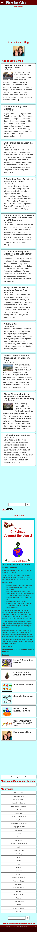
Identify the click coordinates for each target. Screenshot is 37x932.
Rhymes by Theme (18, 888)
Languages (18, 830)
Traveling (18, 905)
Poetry (19, 864)
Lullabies (18, 837)
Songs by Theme (18, 894)
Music (18, 847)
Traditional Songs (18, 901)
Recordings (18, 884)
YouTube (18, 911)
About (2, 926)
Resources (23, 926)
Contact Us (9, 926)
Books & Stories (19, 796)
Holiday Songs (18, 820)
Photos (18, 860)
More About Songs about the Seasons (18, 777)
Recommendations (18, 881)
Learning (18, 833)
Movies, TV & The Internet (19, 843)
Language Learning (19, 827)
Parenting (19, 854)
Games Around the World (18, 816)
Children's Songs (18, 799)
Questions (18, 871)
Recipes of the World (18, 877)
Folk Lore (19, 810)
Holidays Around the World (18, 823)
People (18, 857)
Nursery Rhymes (19, 850)
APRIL (19, 785)
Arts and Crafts (18, 793)
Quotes (18, 874)
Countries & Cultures (18, 803)
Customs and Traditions (18, 806)
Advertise (16, 926)
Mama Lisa (18, 840)
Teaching (18, 898)
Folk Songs (18, 813)
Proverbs (18, 867)
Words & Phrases (18, 908)
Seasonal (19, 891)
